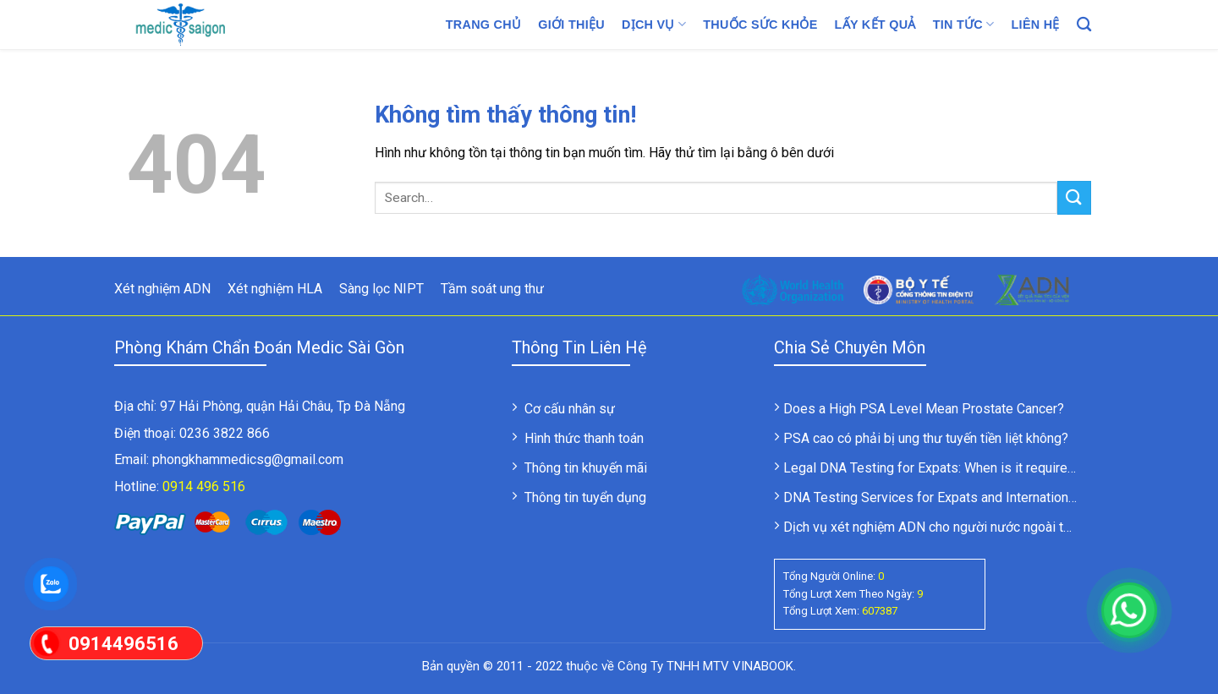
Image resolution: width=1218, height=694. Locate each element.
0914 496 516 (203, 486)
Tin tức (964, 24)
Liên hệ (1036, 24)
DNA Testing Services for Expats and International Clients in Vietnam (985, 497)
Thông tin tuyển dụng (585, 497)
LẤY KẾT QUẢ (875, 24)
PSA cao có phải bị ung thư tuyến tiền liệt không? (925, 438)
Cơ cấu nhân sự (569, 409)
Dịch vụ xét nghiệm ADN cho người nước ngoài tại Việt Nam (957, 527)
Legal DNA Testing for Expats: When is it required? (932, 468)
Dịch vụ (654, 24)
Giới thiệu (571, 24)
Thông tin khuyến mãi (585, 468)
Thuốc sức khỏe (760, 24)
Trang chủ (484, 24)
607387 (879, 610)
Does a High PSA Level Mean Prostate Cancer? (923, 409)
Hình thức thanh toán (584, 438)
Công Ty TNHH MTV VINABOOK (705, 666)
